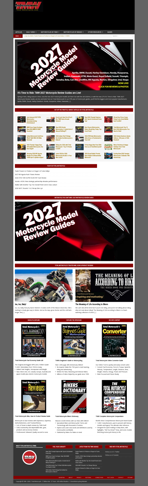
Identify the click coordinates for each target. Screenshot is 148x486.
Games (109, 32)
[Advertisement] (89, 15)
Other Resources (94, 32)
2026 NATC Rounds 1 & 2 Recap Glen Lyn (29, 188)
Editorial (88, 477)
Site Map (130, 477)
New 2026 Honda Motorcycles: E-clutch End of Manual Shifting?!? (64, 129)
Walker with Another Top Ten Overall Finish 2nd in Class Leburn (36, 185)
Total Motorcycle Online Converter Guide (109, 360)
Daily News (30, 32)
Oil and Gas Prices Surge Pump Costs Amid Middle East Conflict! (121, 119)
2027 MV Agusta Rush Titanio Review (27, 174)
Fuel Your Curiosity (59, 447)
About (71, 477)
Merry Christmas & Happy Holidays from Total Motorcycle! (121, 146)
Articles (18, 32)
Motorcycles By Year (49, 32)
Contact (120, 477)
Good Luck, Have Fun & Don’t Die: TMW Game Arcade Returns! (64, 119)
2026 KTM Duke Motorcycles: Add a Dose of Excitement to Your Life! (93, 138)
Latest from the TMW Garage (88, 447)
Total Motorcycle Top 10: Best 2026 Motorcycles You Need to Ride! (122, 129)
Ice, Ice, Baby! (20, 304)
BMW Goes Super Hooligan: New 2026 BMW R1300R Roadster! (35, 129)
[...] (70, 101)
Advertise (62, 477)
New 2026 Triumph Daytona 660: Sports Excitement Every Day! (93, 119)
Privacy (79, 477)
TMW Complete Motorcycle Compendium (109, 416)
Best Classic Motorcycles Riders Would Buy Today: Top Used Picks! (93, 129)
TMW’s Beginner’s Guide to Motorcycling (68, 360)
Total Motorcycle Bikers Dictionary (66, 416)
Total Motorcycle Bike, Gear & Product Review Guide (32, 416)
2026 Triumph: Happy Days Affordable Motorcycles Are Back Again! (35, 146)
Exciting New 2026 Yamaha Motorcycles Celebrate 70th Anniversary (122, 155)
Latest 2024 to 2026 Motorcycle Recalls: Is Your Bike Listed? (64, 155)
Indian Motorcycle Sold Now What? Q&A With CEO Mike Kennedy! (35, 138)
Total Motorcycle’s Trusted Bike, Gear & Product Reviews (74, 265)
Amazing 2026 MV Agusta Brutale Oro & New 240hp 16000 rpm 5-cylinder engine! (35, 155)
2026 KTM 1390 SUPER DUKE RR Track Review (30, 178)
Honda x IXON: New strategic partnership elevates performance (36, 181)
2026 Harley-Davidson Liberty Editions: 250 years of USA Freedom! (122, 138)
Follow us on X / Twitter (112, 452)
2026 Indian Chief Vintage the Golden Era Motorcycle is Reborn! (64, 138)
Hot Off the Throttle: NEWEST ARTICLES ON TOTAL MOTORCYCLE (74, 110)
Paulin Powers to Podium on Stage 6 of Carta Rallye (32, 171)
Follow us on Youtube (112, 455)
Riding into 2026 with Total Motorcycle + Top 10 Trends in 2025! (64, 146)
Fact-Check (110, 477)
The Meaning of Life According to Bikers (91, 304)
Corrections (99, 477)
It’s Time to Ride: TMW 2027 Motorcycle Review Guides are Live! (49, 92)
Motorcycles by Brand (73, 32)
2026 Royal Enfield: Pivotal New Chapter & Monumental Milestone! (93, 155)
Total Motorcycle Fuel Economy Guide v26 (29, 360)
